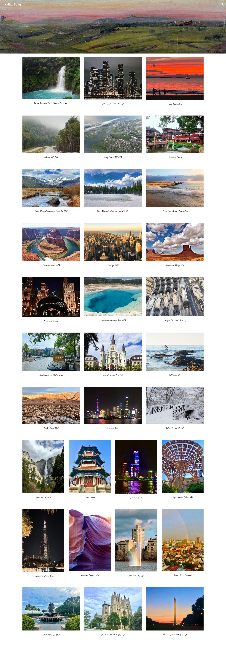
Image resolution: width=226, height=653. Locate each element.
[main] (51, 103)
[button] (222, 4)
